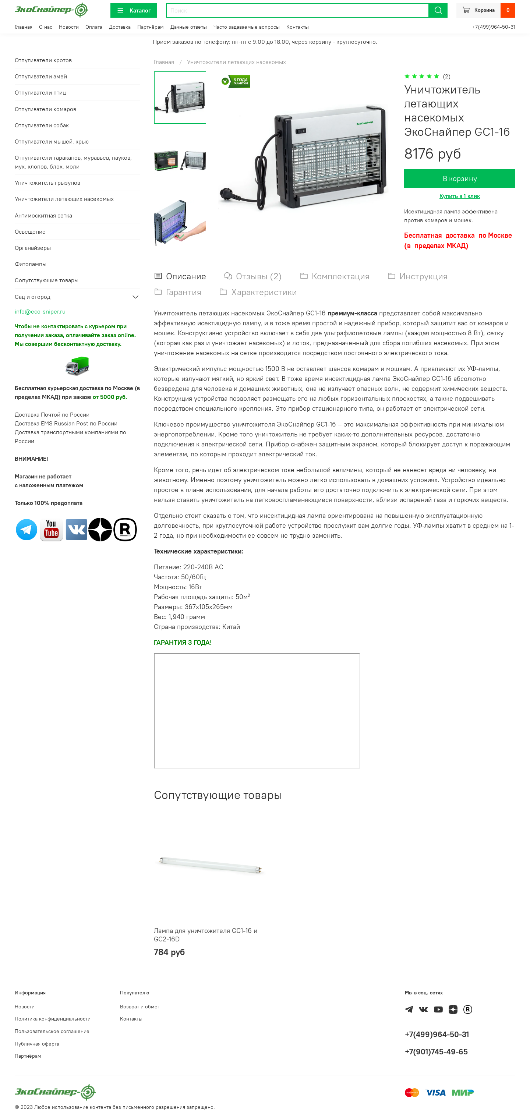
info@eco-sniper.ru (40, 311)
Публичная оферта (37, 1043)
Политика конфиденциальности (53, 1018)
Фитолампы (30, 264)
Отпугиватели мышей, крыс (52, 141)
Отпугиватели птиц (40, 92)
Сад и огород (32, 296)
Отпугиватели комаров (45, 109)
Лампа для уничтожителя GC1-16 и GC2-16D (205, 934)
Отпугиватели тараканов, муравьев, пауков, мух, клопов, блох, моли (73, 162)
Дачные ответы (188, 27)
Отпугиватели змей (41, 76)
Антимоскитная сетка (43, 215)
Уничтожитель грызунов (47, 182)
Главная (23, 27)
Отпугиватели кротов (43, 60)
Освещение (30, 231)
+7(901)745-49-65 (436, 1052)
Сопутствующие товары (46, 280)
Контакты (297, 27)
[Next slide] (180, 236)
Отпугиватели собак (42, 125)
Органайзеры (33, 247)
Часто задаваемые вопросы (246, 27)
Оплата (93, 27)
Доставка (120, 27)
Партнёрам (150, 27)
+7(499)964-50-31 (493, 27)
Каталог (134, 10)
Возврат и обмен (140, 1006)
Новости (69, 27)
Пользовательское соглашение (52, 1031)
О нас (45, 27)
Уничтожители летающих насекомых (236, 62)
